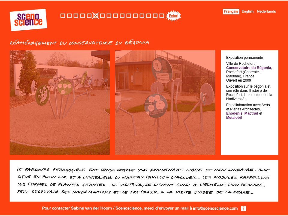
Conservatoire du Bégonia (248, 68)
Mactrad (251, 113)
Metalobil (234, 118)
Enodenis (234, 113)
